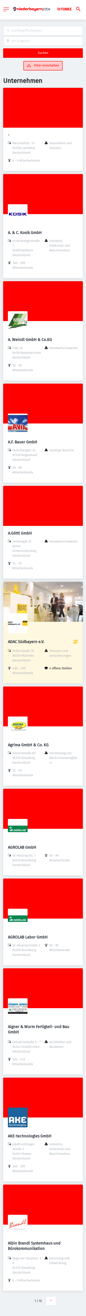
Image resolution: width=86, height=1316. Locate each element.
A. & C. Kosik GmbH (25, 232)
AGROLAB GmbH (22, 847)
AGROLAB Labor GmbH (28, 937)
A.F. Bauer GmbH (22, 442)
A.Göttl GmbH (20, 533)
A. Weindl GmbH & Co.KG (30, 339)
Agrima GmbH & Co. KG (28, 745)
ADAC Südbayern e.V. (26, 641)
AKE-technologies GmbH (29, 1136)
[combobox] (43, 31)
